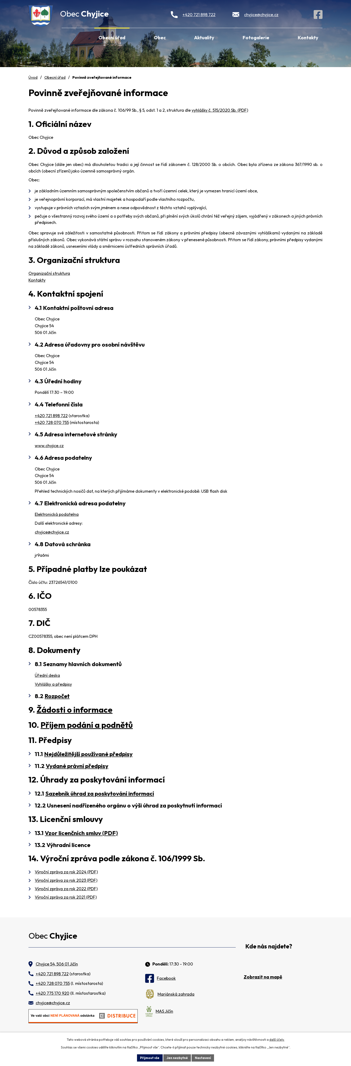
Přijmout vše (149, 1057)
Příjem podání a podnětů (87, 725)
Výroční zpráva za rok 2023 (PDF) (66, 880)
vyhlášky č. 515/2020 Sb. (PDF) (220, 110)
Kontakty (308, 37)
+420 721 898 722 (199, 14)
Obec (160, 37)
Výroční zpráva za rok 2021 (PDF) (66, 897)
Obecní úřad (111, 37)
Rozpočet (57, 696)
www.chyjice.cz (49, 445)
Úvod (68, 37)
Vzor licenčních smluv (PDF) (81, 832)
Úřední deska (47, 675)
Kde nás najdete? (268, 946)
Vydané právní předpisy (77, 765)
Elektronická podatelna (57, 514)
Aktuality (204, 37)
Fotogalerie (256, 37)
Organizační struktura (49, 273)
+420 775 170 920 (52, 993)
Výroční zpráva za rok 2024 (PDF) (66, 872)
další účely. (276, 1039)
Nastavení (203, 1057)
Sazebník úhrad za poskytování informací (99, 793)
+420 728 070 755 (52, 422)
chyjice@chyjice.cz (261, 14)
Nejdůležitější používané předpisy (88, 753)
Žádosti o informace (74, 709)
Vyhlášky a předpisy (53, 684)
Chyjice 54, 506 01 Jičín (57, 964)
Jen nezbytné (177, 1057)
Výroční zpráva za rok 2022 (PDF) (66, 888)
